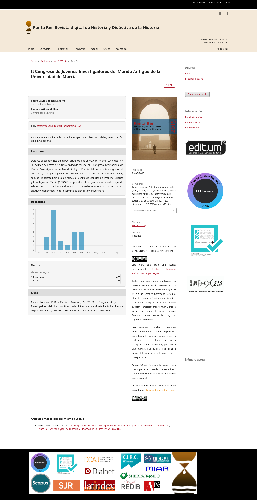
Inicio (31, 48)
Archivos (80, 48)
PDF (170, 85)
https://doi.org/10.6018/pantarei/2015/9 (58, 125)
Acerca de (121, 48)
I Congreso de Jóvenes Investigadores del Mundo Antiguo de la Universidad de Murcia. (120, 425)
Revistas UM (198, 2)
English (189, 73)
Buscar (224, 48)
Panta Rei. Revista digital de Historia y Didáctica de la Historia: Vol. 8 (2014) (79, 429)
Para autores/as (193, 122)
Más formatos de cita (145, 210)
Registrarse (215, 2)
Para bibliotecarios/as (196, 127)
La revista (45, 48)
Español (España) (194, 78)
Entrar (228, 2)
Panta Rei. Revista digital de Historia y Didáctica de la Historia (96, 27)
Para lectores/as (193, 117)
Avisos (106, 48)
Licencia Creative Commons (160, 389)
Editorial (63, 48)
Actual (94, 48)
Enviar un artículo (197, 94)
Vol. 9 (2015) (60, 61)
